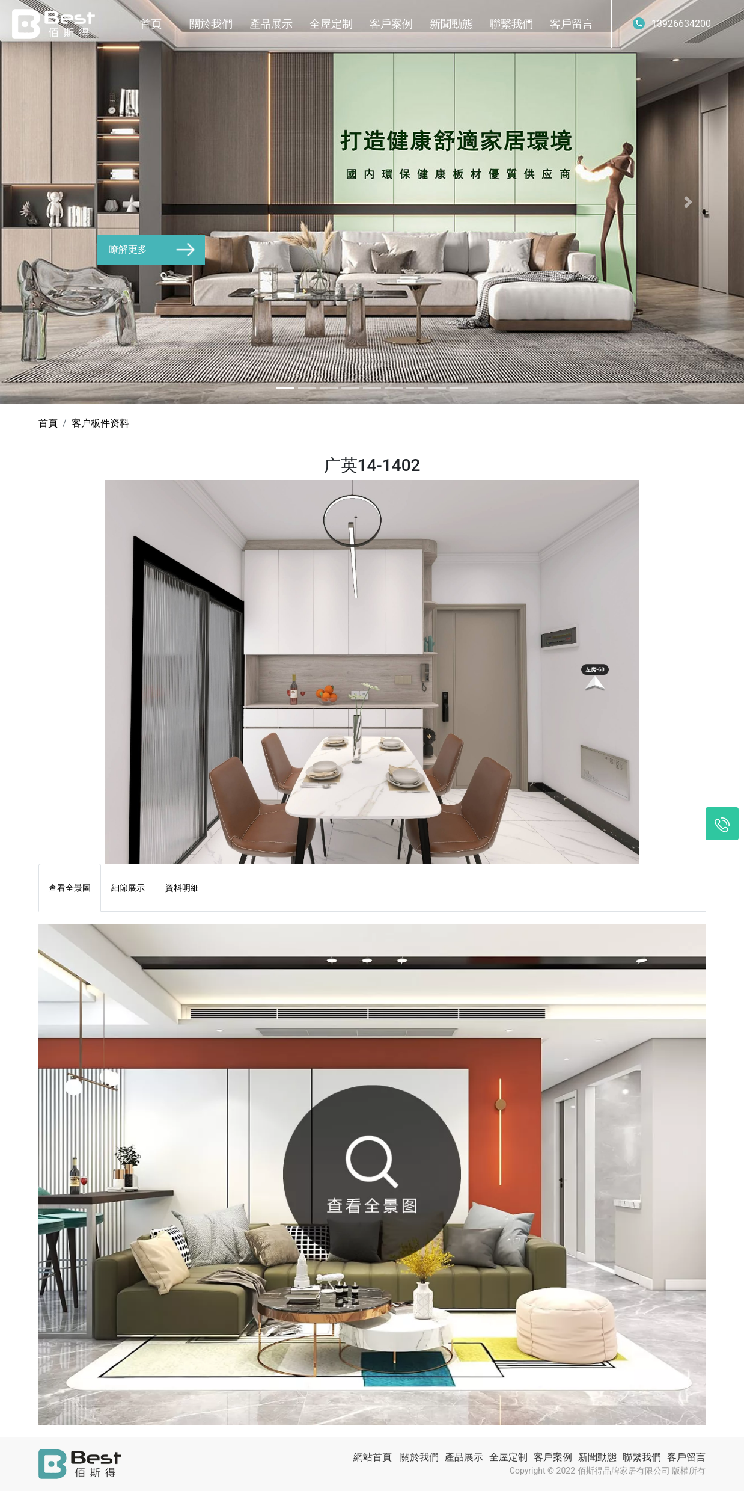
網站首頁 (372, 1457)
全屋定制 (331, 23)
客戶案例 (391, 23)
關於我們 (211, 23)
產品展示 (271, 23)
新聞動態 (451, 23)
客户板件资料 (100, 423)
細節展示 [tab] (128, 888)
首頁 (151, 23)
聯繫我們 (511, 23)
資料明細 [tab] (182, 888)
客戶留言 (571, 23)
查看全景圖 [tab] (70, 888)
